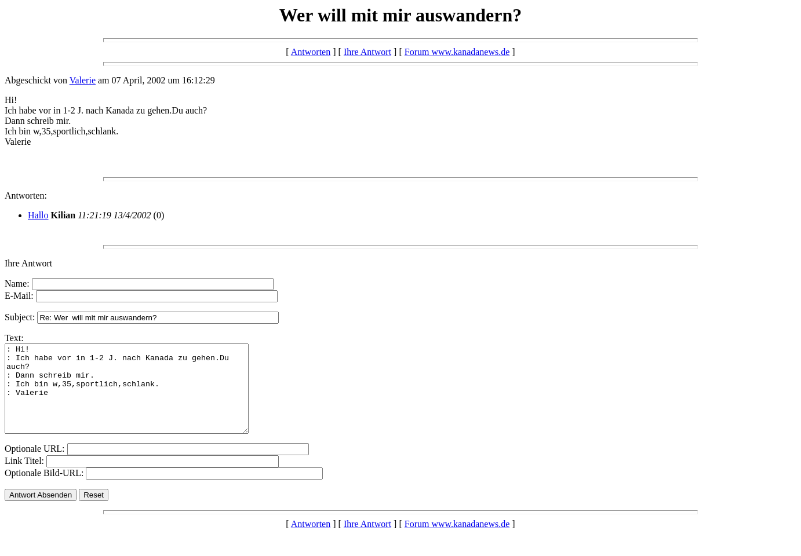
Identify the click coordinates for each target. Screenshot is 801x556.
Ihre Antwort (367, 52)
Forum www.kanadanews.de (457, 52)
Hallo (38, 215)
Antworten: (26, 195)
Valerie (83, 80)
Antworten (310, 52)
